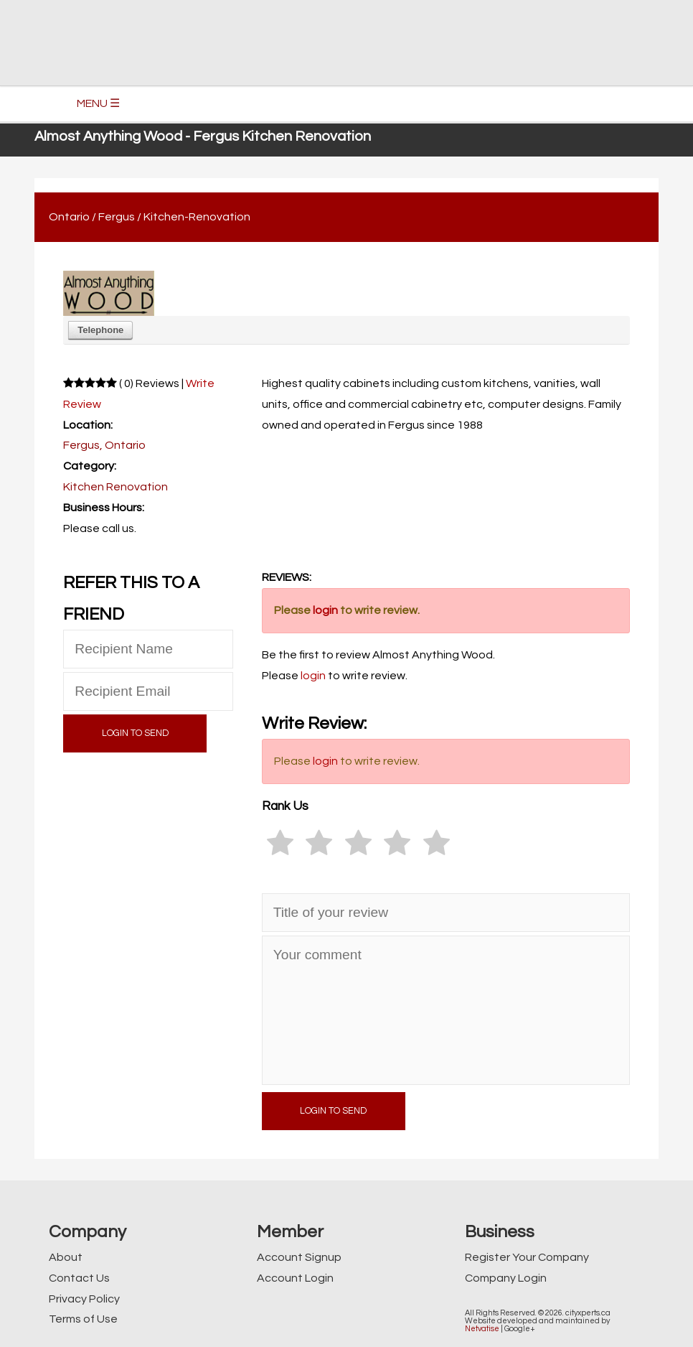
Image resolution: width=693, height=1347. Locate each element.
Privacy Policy (84, 1299)
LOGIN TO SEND (135, 733)
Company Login (506, 1278)
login (325, 610)
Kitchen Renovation (115, 487)
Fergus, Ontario (104, 445)
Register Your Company (527, 1257)
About (65, 1257)
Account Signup (299, 1257)
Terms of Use (83, 1319)
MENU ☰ (98, 103)
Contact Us (79, 1278)
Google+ (519, 1329)
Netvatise (482, 1329)
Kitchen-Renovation (196, 217)
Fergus (116, 217)
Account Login (295, 1278)
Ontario (69, 217)
